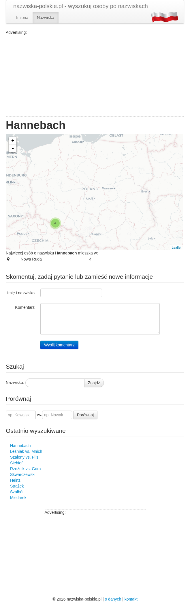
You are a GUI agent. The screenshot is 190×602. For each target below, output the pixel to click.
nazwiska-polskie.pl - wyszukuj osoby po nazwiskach (80, 6)
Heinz (15, 480)
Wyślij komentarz (59, 345)
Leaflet (176, 247)
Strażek (17, 486)
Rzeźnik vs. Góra (25, 468)
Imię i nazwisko (21, 293)
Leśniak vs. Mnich (26, 451)
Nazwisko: (15, 382)
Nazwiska (45, 17)
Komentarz (25, 307)
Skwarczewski (22, 474)
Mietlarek (18, 497)
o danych (113, 599)
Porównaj (85, 415)
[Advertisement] (95, 75)
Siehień (17, 463)
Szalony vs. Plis (24, 457)
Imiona (22, 17)
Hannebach (20, 445)
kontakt (131, 599)
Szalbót (17, 492)
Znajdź (94, 383)
